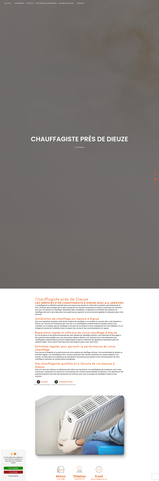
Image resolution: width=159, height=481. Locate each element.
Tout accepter (13, 468)
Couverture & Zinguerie (45, 3)
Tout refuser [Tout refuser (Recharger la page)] (13, 472)
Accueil (8, 3)
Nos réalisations (66, 3)
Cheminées (18, 3)
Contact (80, 3)
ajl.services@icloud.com (99, 479)
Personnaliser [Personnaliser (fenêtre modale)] (13, 476)
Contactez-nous (64, 382)
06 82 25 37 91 (79, 479)
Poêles (29, 3)
